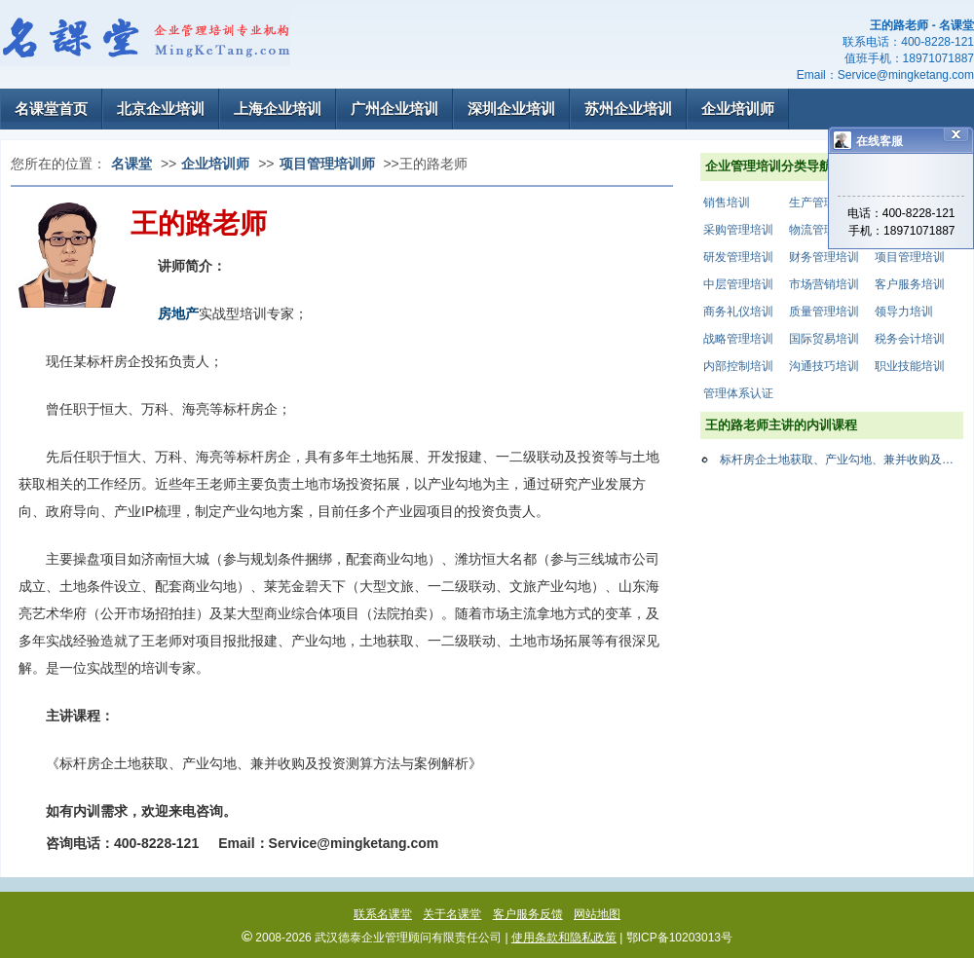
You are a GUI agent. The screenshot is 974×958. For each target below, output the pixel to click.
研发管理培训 (738, 257)
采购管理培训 (738, 230)
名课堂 (131, 163)
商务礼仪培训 (738, 311)
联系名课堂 (383, 914)
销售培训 (726, 202)
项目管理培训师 (327, 163)
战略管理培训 (738, 339)
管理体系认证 (738, 393)
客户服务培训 (910, 284)
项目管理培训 (910, 257)
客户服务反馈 (528, 914)
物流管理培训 (824, 230)
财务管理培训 (824, 257)
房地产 (178, 313)
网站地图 (597, 914)
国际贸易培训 (824, 339)
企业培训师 (737, 108)
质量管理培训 (824, 311)
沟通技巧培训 (824, 366)
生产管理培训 (824, 202)
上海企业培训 (277, 108)
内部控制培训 (738, 366)
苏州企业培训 (628, 108)
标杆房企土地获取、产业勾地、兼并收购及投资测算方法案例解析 (841, 459)
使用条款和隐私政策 (564, 937)
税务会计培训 (910, 339)
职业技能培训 (910, 366)
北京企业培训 (161, 108)
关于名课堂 (452, 914)
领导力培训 (904, 311)
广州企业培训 (394, 108)
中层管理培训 (738, 284)
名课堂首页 (51, 108)
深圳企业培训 (511, 108)
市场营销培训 (824, 284)
